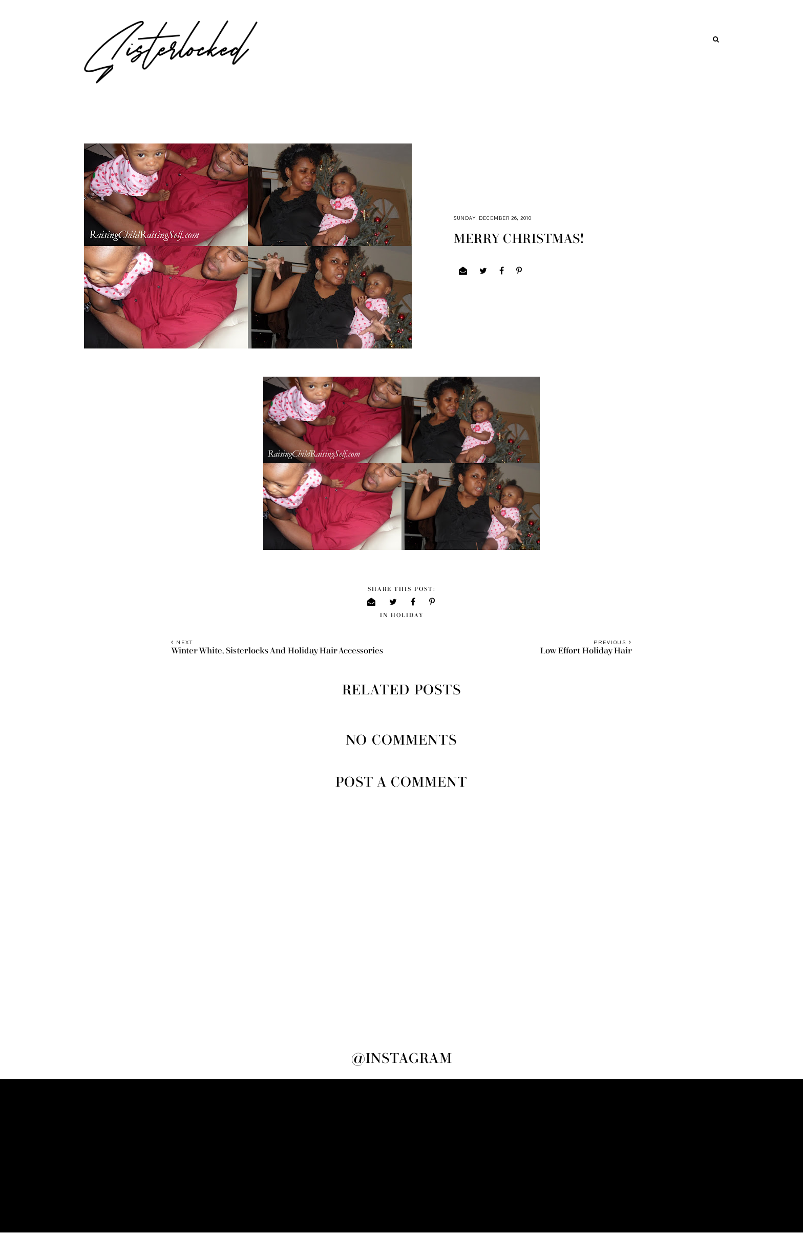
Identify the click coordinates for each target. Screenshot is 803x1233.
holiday (407, 615)
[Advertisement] (401, 1156)
